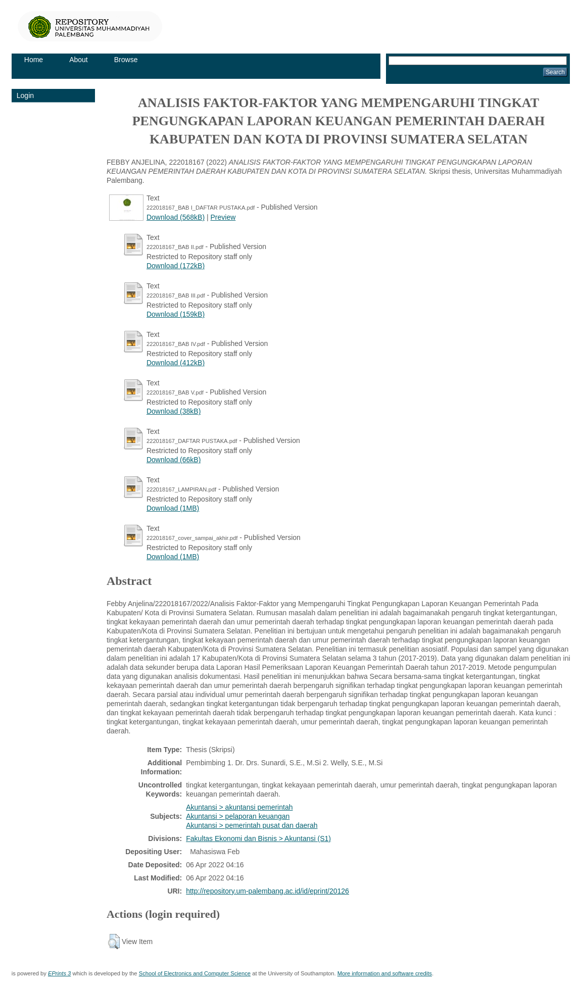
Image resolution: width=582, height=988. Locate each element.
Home (33, 60)
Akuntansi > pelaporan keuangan (237, 816)
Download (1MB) (173, 508)
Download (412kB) (176, 363)
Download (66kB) (174, 460)
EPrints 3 (59, 973)
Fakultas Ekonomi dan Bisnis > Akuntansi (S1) (258, 838)
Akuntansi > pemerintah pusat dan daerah (251, 825)
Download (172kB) (176, 266)
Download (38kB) (174, 411)
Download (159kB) (176, 314)
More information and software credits (384, 973)
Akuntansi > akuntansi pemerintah (239, 807)
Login (25, 95)
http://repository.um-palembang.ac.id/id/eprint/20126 (267, 891)
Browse (126, 60)
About (78, 60)
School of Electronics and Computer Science (195, 973)
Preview (223, 217)
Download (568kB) (176, 217)
